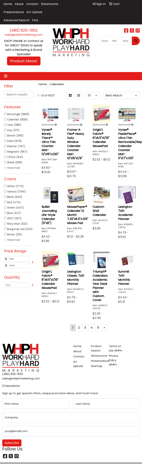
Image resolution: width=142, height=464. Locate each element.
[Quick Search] (104, 41)
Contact (32, 4)
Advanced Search (16, 20)
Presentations (14, 12)
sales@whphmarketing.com (24, 35)
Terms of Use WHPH (115, 348)
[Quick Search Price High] (126, 41)
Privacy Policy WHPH (113, 360)
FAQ (35, 20)
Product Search (96, 348)
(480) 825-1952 (24, 30)
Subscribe (12, 443)
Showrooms (49, 4)
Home (8, 4)
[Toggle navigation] (6, 76)
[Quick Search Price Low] (115, 41)
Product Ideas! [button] (23, 61)
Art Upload (34, 12)
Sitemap (96, 366)
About (19, 4)
